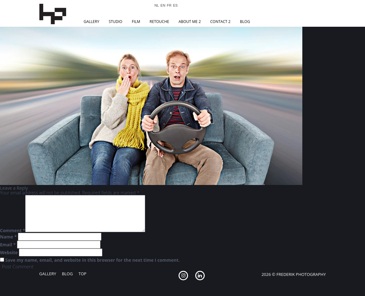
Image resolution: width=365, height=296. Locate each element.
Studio (115, 21)
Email (8, 245)
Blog (245, 21)
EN (163, 5)
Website (9, 252)
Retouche (159, 21)
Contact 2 (220, 21)
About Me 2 (190, 21)
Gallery (92, 21)
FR (169, 5)
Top (82, 273)
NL (157, 5)
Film (136, 21)
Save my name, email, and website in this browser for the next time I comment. (92, 260)
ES (175, 5)
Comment (12, 230)
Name (8, 237)
